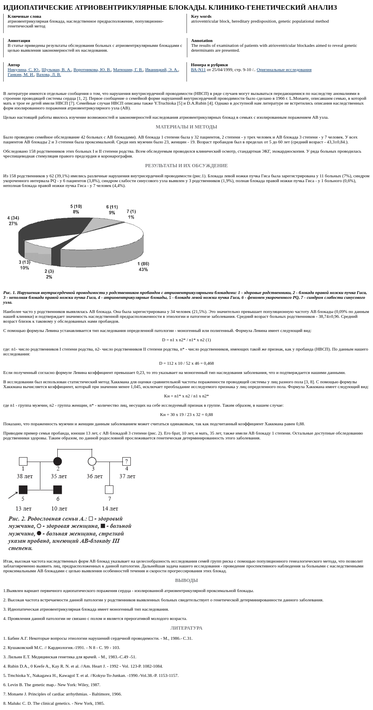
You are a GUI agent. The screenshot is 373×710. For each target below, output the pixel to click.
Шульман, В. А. (56, 69)
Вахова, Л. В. (48, 74)
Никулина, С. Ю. (24, 69)
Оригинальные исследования (284, 69)
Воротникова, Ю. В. (92, 69)
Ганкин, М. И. (21, 74)
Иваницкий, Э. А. (161, 69)
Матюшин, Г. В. (128, 69)
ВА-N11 (198, 69)
